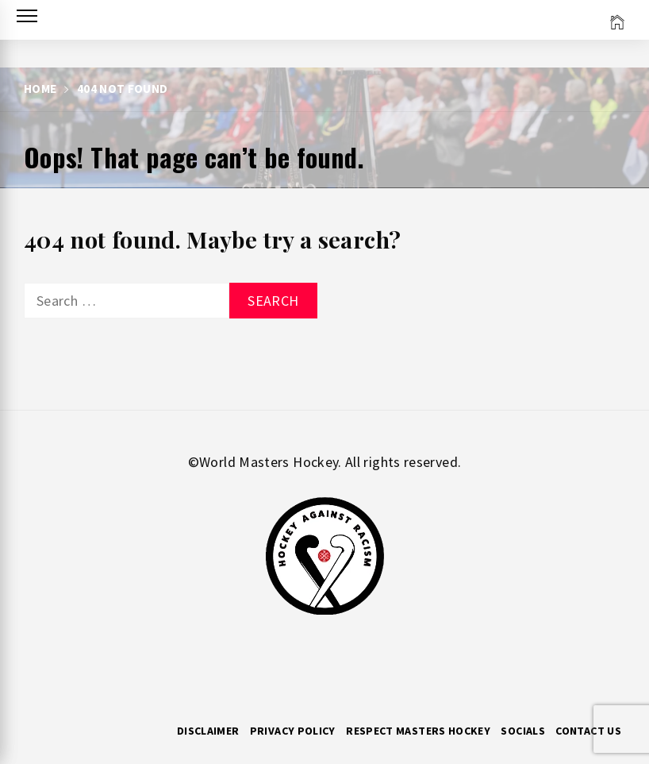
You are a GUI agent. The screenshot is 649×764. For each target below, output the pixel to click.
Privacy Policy (293, 730)
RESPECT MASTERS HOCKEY (418, 730)
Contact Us (588, 730)
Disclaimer (208, 730)
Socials (523, 730)
